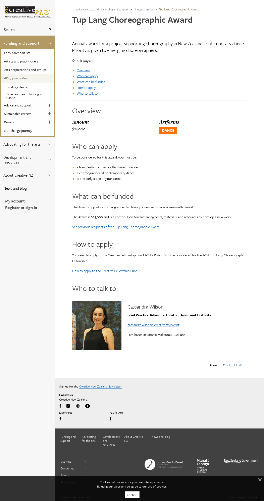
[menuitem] (27, 86)
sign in (31, 207)
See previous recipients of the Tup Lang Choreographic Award (116, 226)
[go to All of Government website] (241, 461)
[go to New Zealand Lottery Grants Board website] (164, 464)
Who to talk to (87, 93)
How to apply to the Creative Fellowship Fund (105, 270)
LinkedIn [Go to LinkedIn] (68, 406)
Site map (73, 461)
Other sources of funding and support (25, 95)
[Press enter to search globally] (49, 29)
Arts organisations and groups (25, 69)
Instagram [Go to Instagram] (77, 406)
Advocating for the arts (22, 144)
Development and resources (17, 159)
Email (226, 365)
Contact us (73, 468)
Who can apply (87, 75)
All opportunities (16, 78)
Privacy (73, 475)
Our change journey (18, 130)
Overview (83, 70)
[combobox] (22, 29)
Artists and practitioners (21, 61)
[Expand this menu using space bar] (49, 42)
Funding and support (21, 43)
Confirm (132, 495)
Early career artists (17, 52)
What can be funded (91, 81)
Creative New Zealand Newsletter (100, 386)
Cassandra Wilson (145, 306)
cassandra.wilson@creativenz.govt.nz (153, 324)
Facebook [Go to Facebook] (61, 406)
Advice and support (18, 105)
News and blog (15, 188)
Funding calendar (17, 87)
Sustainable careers (17, 113)
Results (9, 122)
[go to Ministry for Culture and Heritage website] (203, 466)
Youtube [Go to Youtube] (87, 406)
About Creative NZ (18, 175)
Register (12, 207)
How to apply (86, 87)
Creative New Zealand (86, 9)
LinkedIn (237, 365)
